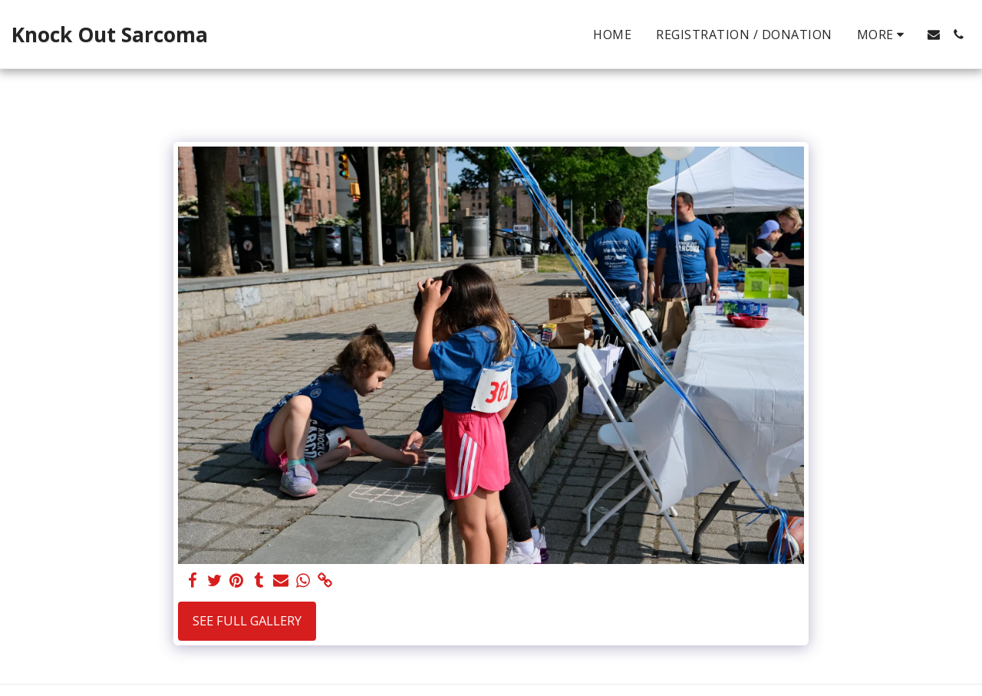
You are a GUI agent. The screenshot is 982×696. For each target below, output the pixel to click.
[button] (933, 34)
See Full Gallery (247, 620)
